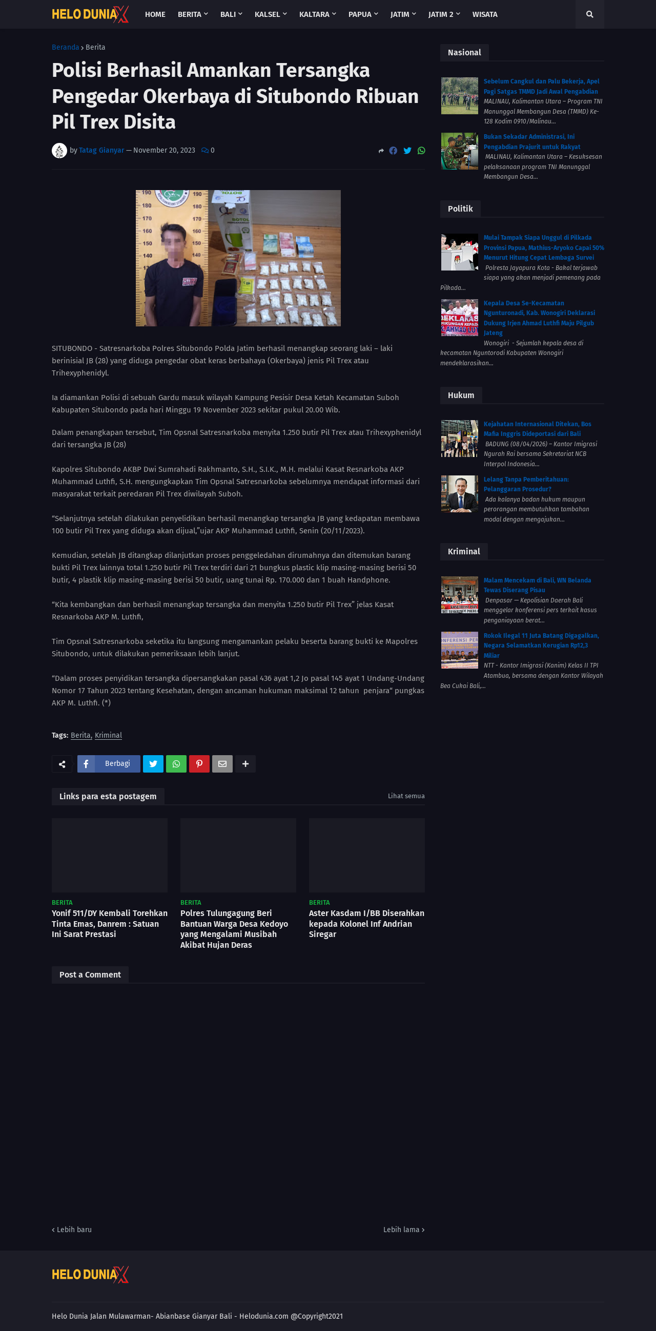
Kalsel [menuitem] (267, 14)
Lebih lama (401, 1229)
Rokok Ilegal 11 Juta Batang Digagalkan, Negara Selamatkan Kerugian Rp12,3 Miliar (541, 645)
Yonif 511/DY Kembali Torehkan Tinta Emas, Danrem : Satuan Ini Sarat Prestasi (110, 924)
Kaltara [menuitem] (314, 14)
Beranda (65, 47)
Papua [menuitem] (360, 14)
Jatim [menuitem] (400, 14)
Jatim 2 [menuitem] (441, 14)
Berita (96, 47)
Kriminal (108, 736)
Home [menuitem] (155, 14)
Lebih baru (74, 1229)
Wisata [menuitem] (485, 14)
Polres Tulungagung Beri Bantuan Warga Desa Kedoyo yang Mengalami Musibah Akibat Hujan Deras (234, 929)
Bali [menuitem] (228, 14)
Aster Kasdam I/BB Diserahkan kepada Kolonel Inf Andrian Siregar (366, 924)
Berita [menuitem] (189, 14)
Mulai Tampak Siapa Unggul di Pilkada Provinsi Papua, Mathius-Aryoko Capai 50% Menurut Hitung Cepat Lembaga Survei (544, 247)
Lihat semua (406, 796)
